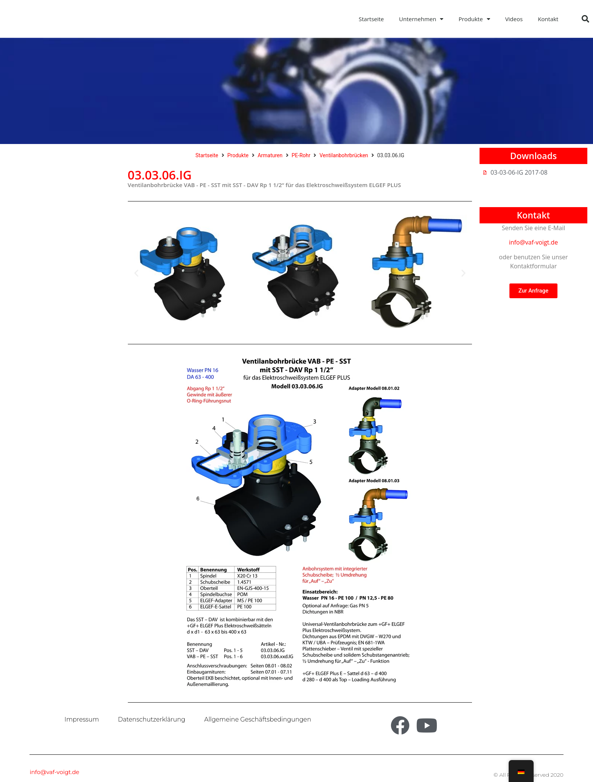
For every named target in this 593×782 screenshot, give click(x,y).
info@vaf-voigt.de (533, 242)
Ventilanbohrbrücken (344, 155)
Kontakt (548, 19)
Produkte (474, 19)
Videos (514, 19)
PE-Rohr (301, 155)
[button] (585, 18)
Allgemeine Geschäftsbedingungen (257, 719)
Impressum (82, 719)
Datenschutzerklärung (151, 719)
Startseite (371, 19)
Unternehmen (421, 19)
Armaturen (270, 155)
